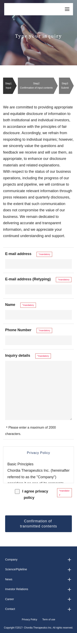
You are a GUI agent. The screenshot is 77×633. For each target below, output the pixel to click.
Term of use (48, 619)
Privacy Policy (29, 619)
